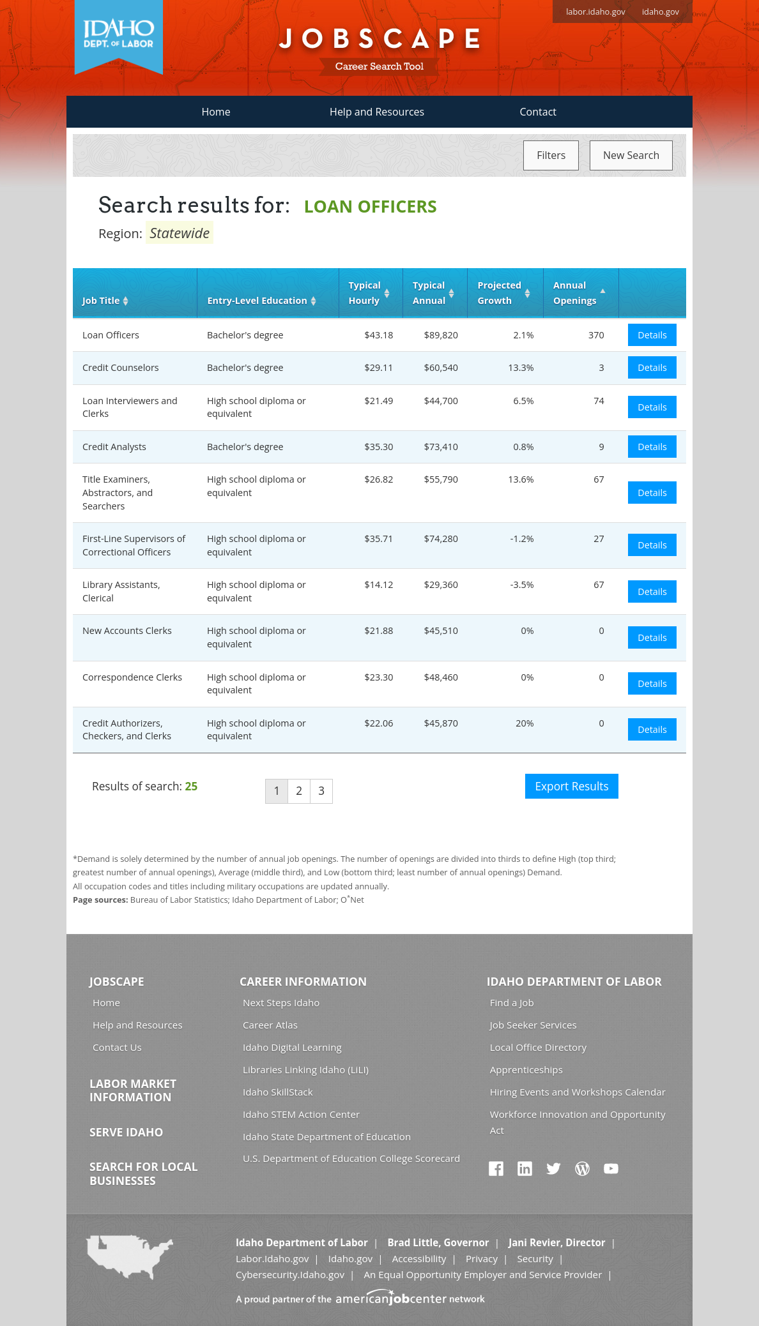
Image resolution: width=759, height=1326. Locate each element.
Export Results (571, 786)
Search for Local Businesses (143, 1173)
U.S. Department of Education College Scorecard (351, 1158)
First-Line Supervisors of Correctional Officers (133, 545)
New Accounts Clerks (127, 630)
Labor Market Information (132, 1090)
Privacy (482, 1258)
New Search (631, 155)
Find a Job (512, 1002)
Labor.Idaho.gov (272, 1258)
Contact (538, 112)
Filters (551, 155)
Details (652, 335)
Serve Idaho (126, 1132)
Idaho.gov (350, 1258)
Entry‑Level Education (257, 300)
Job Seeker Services (533, 1024)
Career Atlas (270, 1024)
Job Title (100, 300)
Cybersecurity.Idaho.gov (290, 1274)
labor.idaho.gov (595, 11)
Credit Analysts (114, 447)
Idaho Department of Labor (574, 981)
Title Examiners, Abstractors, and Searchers (117, 492)
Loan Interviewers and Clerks (130, 407)
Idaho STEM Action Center (301, 1114)
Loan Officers (110, 335)
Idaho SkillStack (278, 1091)
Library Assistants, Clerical (121, 591)
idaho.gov (660, 11)
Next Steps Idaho (281, 1002)
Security (535, 1258)
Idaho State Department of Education (327, 1136)
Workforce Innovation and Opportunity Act (578, 1122)
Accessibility (419, 1258)
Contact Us (117, 1047)
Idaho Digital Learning (292, 1047)
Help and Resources (377, 112)
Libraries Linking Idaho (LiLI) (306, 1069)
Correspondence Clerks (132, 677)
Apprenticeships (526, 1069)
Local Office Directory (538, 1047)
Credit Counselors (120, 367)
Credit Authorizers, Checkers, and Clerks (126, 729)
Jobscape (116, 981)
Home (215, 112)
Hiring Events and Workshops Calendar (578, 1091)
